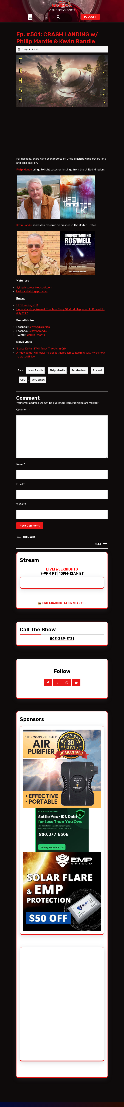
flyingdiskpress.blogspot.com (34, 287)
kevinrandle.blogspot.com (31, 291)
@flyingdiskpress (39, 326)
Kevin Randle (24, 225)
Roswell (97, 370)
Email (20, 484)
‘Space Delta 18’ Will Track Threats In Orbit (41, 348)
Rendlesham (78, 370)
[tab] (30, 17)
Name (20, 464)
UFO (23, 379)
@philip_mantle (36, 334)
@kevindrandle (38, 331)
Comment (23, 409)
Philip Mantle (24, 169)
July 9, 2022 (30, 49)
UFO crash (38, 379)
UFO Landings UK (27, 305)
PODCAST (92, 16)
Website (21, 504)
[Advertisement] (36, 1004)
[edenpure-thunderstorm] (62, 768)
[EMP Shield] (62, 891)
